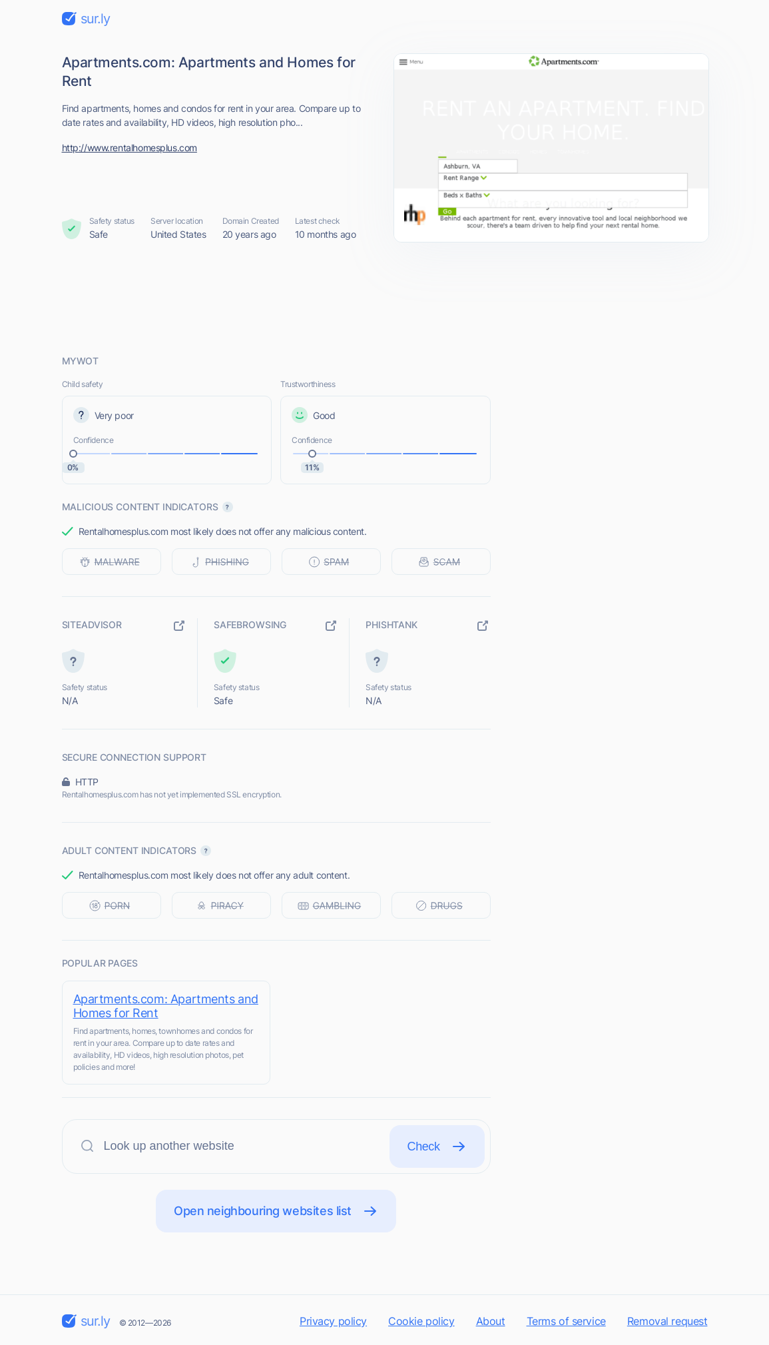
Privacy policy (333, 1321)
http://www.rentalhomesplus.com (129, 147)
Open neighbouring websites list (276, 1211)
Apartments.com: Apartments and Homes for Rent (165, 1006)
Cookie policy (421, 1321)
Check (437, 1146)
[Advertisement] (385, 298)
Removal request (667, 1321)
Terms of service (566, 1321)
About (490, 1321)
